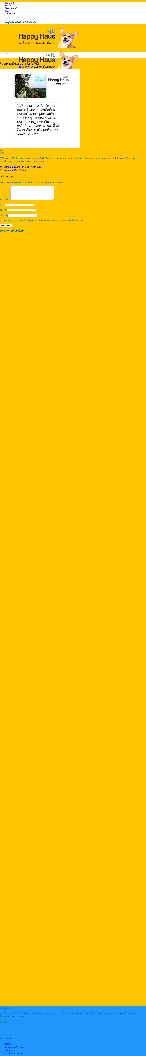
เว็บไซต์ (3, 218)
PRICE (8, 5)
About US (9, 3)
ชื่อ (2, 207)
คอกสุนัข (8, 1053)
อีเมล (3, 213)
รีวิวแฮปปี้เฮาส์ (11, 8)
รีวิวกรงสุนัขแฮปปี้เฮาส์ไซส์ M (13, 170)
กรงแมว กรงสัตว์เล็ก (14, 1050)
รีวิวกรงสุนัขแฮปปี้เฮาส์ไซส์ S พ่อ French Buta (20, 167)
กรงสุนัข (8, 1046)
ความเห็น (5, 202)
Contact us (10, 13)
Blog (7, 11)
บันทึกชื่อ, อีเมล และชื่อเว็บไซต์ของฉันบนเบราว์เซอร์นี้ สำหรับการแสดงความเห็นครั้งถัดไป (43, 223)
